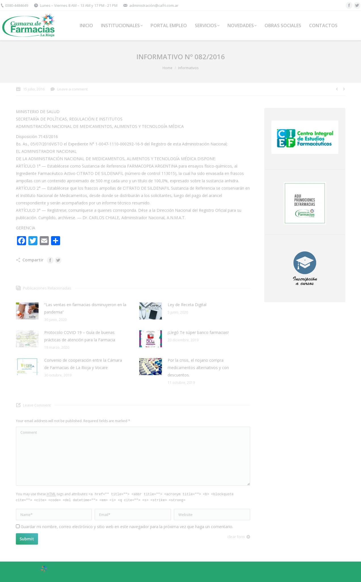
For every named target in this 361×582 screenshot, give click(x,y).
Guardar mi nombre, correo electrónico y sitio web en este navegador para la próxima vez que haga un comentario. (127, 526)
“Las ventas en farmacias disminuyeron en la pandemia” (85, 308)
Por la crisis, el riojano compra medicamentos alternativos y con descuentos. (198, 367)
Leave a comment (72, 89)
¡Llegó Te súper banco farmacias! (198, 332)
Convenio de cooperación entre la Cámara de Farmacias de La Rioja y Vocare (83, 363)
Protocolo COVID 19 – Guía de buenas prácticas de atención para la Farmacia (79, 336)
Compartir (32, 260)
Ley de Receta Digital (187, 304)
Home (167, 67)
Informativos (188, 67)
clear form (236, 536)
